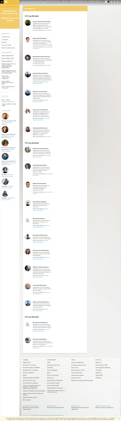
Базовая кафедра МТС (7, 61)
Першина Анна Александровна (40, 109)
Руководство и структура (29, 365)
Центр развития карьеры (53, 383)
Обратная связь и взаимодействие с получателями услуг (56, 391)
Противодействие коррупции (30, 383)
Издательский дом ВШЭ (101, 365)
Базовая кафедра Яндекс (8, 55)
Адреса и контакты (38, 415)
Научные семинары (6, 45)
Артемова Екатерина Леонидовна (41, 330)
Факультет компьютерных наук (9, 5)
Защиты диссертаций (76, 372)
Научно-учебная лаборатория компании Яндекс (8, 82)
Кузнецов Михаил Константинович (41, 56)
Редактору (116, 415)
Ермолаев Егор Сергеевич (39, 218)
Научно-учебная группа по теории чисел (8, 87)
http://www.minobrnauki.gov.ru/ (30, 406)
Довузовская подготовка (53, 365)
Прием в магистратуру (52, 375)
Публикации (98, 377)
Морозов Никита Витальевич (40, 91)
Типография (98, 370)
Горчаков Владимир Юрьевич (40, 201)
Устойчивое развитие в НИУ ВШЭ (31, 367)
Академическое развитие (77, 375)
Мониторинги (74, 367)
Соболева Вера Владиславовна (40, 128)
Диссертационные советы (78, 370)
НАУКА (73, 360)
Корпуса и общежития (28, 372)
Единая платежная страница (30, 397)
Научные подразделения (77, 362)
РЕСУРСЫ (98, 360)
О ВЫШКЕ (25, 360)
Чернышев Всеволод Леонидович (41, 226)
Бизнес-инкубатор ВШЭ (53, 385)
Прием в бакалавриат (52, 370)
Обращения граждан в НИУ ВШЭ (31, 377)
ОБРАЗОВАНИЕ (51, 360)
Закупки (25, 375)
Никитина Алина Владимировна (41, 250)
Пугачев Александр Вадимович (40, 322)
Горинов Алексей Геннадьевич (40, 209)
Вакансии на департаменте (8, 47)
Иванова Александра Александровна (42, 21)
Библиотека (98, 362)
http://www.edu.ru (75, 406)
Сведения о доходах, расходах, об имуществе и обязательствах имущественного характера (31, 387)
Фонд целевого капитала (29, 380)
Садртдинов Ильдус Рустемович (41, 267)
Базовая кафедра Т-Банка (8, 58)
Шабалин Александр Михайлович (41, 302)
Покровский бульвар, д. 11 (8, 101)
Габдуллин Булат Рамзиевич (39, 183)
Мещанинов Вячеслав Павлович (40, 73)
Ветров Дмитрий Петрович (40, 82)
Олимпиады (50, 367)
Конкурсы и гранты (76, 377)
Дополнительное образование (55, 380)
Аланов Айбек (48, 30)
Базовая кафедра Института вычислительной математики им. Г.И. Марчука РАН (9, 72)
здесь (86, 418)
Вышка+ (49, 372)
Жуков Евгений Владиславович (40, 235)
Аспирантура (50, 377)
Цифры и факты (27, 362)
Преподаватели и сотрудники (30, 370)
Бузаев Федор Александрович (40, 165)
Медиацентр (99, 372)
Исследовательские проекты (78, 365)
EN (108, 1)
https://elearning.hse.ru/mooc (103, 406)
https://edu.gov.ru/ (52, 406)
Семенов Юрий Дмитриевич (40, 285)
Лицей (48, 362)
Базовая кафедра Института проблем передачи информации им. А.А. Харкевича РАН (9, 65)
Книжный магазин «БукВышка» (103, 367)
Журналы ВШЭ (99, 375)
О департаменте (6, 36)
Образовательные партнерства (55, 388)
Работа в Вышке (27, 400)
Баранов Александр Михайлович (41, 148)
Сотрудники (5, 39)
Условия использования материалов (50, 415)
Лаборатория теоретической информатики (6, 77)
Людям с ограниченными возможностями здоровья (33, 394)
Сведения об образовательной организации (34, 391)
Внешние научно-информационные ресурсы (82, 380)
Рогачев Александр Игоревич (40, 339)
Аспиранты (4, 42)
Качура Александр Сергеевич (40, 38)
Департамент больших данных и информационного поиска (10, 15)
